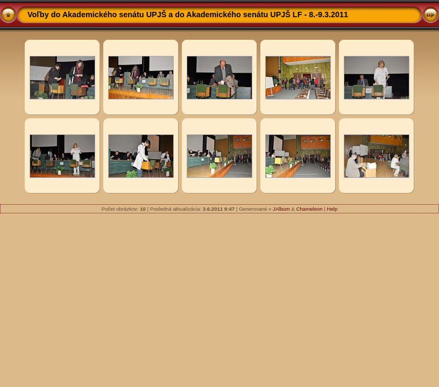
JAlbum (281, 209)
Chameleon (309, 209)
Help (332, 209)
